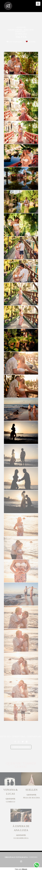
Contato (33, 857)
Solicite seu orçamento (21, 747)
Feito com (21, 869)
